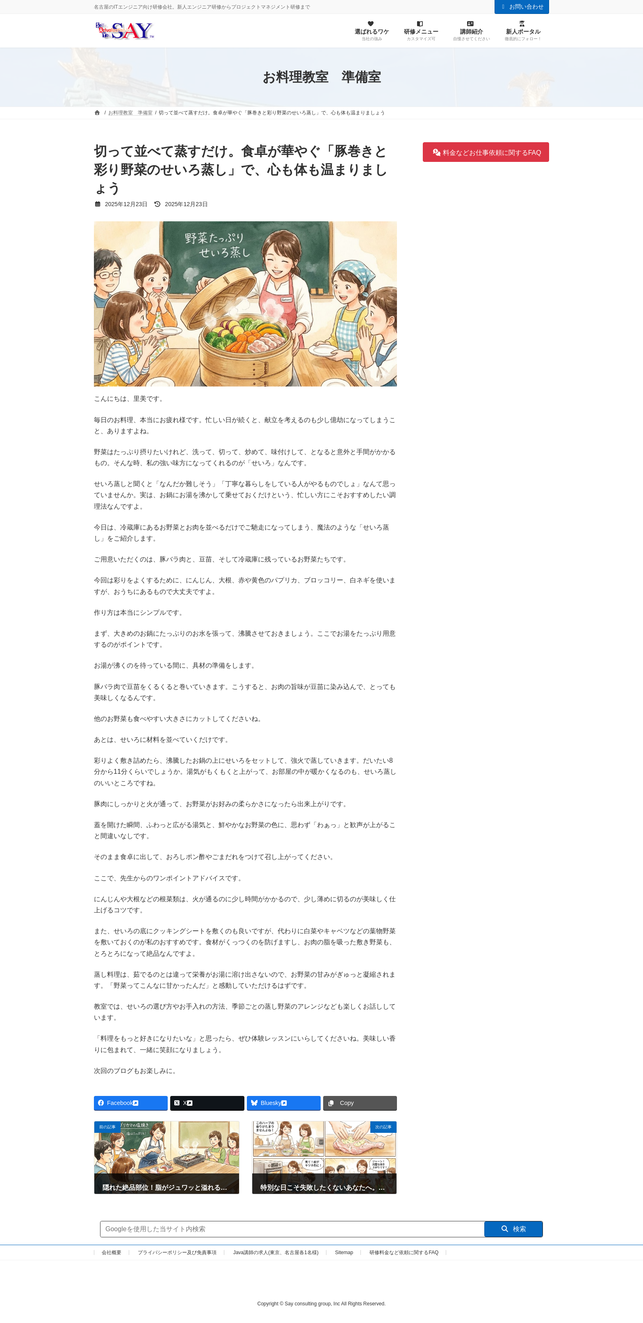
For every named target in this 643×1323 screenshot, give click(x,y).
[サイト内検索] (292, 1229)
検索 (514, 1228)
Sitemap (344, 1252)
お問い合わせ (522, 6)
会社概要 (111, 1252)
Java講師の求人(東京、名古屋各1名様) (276, 1252)
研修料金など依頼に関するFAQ (403, 1252)
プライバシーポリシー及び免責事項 (177, 1252)
